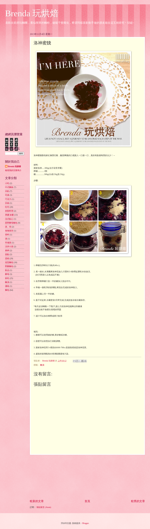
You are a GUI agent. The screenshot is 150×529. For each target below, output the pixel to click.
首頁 (87, 501)
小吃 (7, 183)
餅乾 (7, 278)
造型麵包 (9, 262)
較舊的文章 (138, 501)
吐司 (7, 207)
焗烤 (7, 250)
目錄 (7, 203)
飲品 (7, 270)
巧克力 (8, 199)
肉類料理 (9, 211)
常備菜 (8, 243)
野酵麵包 (9, 266)
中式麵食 (9, 187)
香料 (7, 235)
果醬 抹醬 (9, 215)
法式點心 (9, 219)
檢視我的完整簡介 (13, 170)
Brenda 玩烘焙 (32, 13)
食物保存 (9, 231)
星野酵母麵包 (11, 223)
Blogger (85, 523)
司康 (7, 195)
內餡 (7, 191)
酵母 (7, 274)
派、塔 (8, 227)
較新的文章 (37, 501)
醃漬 (42, 365)
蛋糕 (7, 258)
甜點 (7, 254)
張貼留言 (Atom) (43, 507)
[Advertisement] (87, 477)
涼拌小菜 (9, 247)
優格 (7, 286)
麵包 (7, 290)
